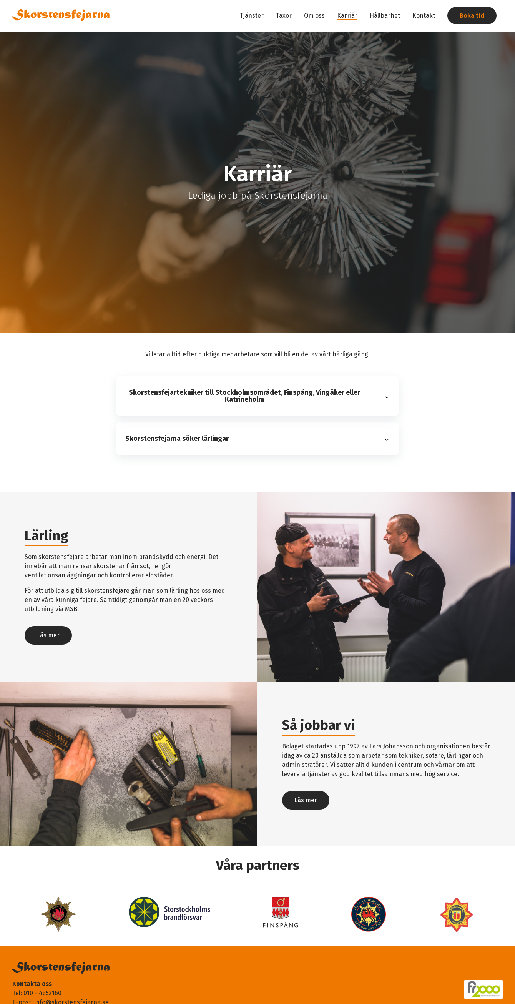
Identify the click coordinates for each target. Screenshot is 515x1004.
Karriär (347, 15)
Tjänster (252, 15)
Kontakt (423, 15)
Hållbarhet (385, 15)
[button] (257, 396)
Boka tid (472, 15)
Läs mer (48, 635)
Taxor (284, 15)
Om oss (314, 15)
